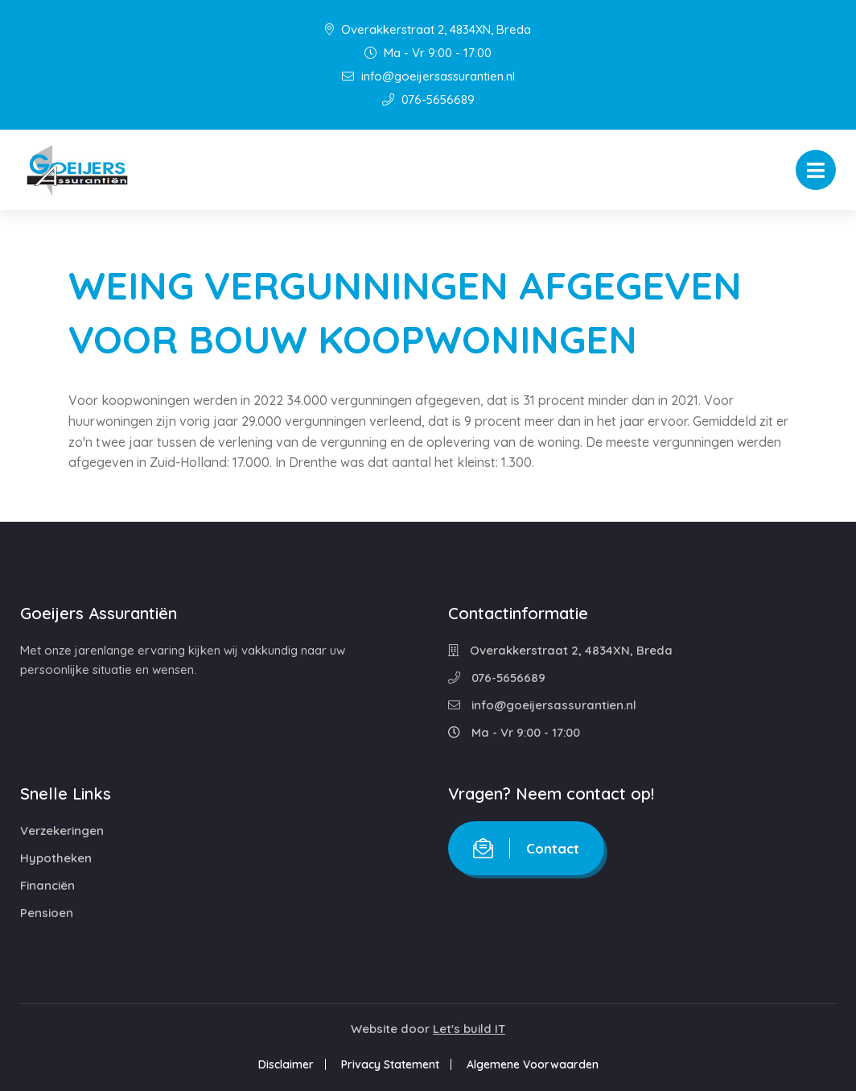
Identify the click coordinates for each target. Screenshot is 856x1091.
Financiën (47, 885)
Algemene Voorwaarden (533, 1064)
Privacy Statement (390, 1064)
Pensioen (46, 912)
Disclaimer (286, 1064)
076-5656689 (428, 99)
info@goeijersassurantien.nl (428, 76)
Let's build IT (469, 1028)
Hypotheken (56, 858)
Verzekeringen (62, 830)
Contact (526, 848)
